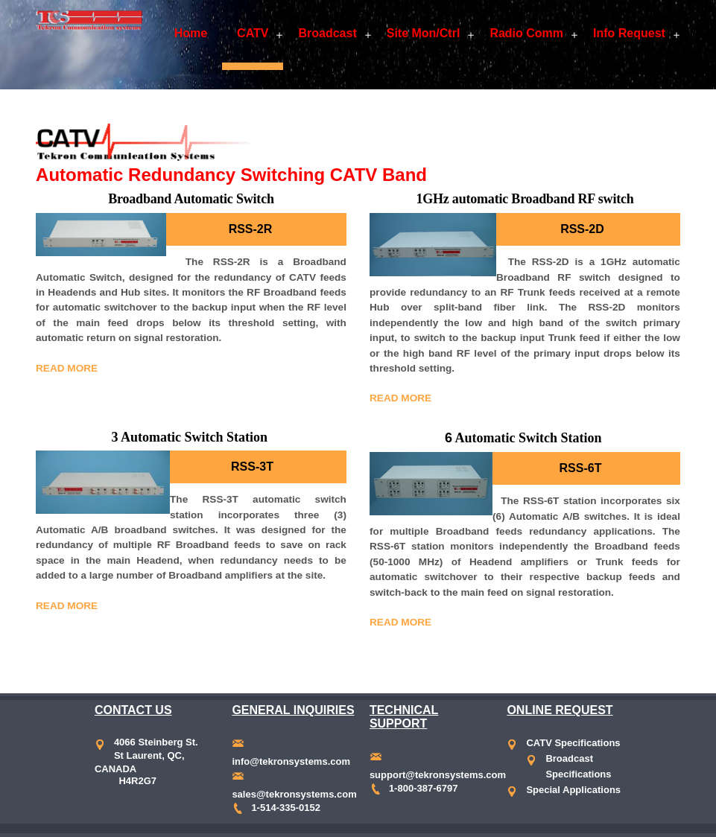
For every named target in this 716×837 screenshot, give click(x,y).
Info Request (629, 33)
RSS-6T (581, 468)
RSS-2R (251, 229)
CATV (252, 33)
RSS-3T (252, 466)
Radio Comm (526, 33)
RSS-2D (582, 229)
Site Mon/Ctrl (423, 33)
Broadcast (327, 33)
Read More (67, 368)
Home (190, 33)
